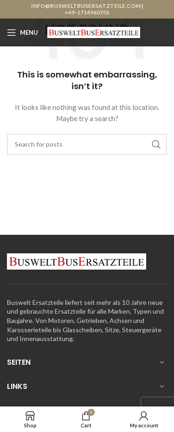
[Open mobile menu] (22, 32)
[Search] (87, 144)
